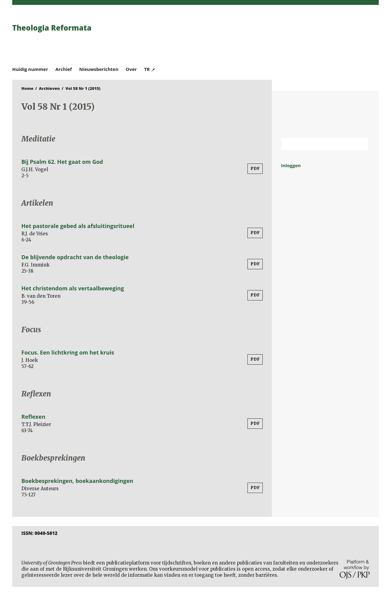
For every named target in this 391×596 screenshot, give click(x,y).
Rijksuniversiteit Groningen (325, 114)
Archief (63, 69)
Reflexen (33, 416)
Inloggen (291, 165)
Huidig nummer (30, 69)
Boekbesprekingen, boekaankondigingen (77, 480)
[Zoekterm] (317, 144)
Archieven (49, 88)
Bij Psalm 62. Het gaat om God (62, 161)
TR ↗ (149, 69)
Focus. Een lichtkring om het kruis (67, 352)
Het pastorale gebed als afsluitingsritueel (77, 226)
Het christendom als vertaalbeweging (72, 288)
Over (131, 69)
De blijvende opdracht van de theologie (75, 257)
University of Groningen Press (284, 37)
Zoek (360, 144)
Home (27, 88)
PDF (255, 168)
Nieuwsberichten (98, 69)
